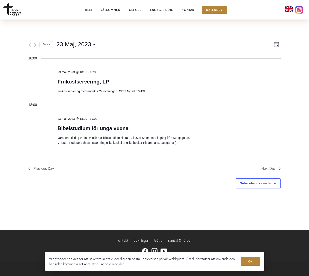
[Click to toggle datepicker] (75, 44)
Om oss (135, 10)
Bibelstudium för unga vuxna (93, 128)
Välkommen (110, 10)
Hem (88, 10)
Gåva (158, 240)
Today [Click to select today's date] (46, 44)
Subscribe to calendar (255, 183)
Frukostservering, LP (83, 82)
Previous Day (41, 168)
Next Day (271, 168)
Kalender (214, 10)
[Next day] (35, 45)
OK (250, 261)
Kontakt (189, 10)
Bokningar (141, 240)
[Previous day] (29, 45)
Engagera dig (161, 10)
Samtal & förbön (179, 240)
